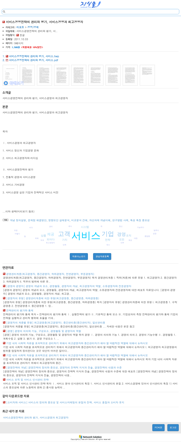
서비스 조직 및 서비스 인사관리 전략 (27, 379)
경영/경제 (33, 27)
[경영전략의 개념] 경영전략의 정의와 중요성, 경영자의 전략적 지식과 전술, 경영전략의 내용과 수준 (64, 367)
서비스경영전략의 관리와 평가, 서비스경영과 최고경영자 (35, 417)
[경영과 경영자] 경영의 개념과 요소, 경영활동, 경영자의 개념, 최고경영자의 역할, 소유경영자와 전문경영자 (68, 286)
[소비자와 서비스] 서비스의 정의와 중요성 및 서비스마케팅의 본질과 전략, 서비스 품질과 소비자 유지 (65, 402)
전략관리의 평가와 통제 (19, 310)
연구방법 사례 (120, 220)
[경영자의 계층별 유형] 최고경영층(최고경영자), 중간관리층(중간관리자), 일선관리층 (55, 322)
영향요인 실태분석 (58, 220)
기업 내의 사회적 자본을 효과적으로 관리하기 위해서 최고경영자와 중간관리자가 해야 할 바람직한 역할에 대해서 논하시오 (77, 343)
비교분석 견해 (79, 220)
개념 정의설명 (18, 220)
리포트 (20, 27)
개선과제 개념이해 (99, 220)
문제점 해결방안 (37, 220)
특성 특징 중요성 (140, 220)
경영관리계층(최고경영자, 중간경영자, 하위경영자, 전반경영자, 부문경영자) (50, 274)
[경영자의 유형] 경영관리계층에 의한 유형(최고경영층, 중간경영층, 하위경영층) (52, 298)
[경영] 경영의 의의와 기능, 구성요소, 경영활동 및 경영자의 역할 (43, 331)
